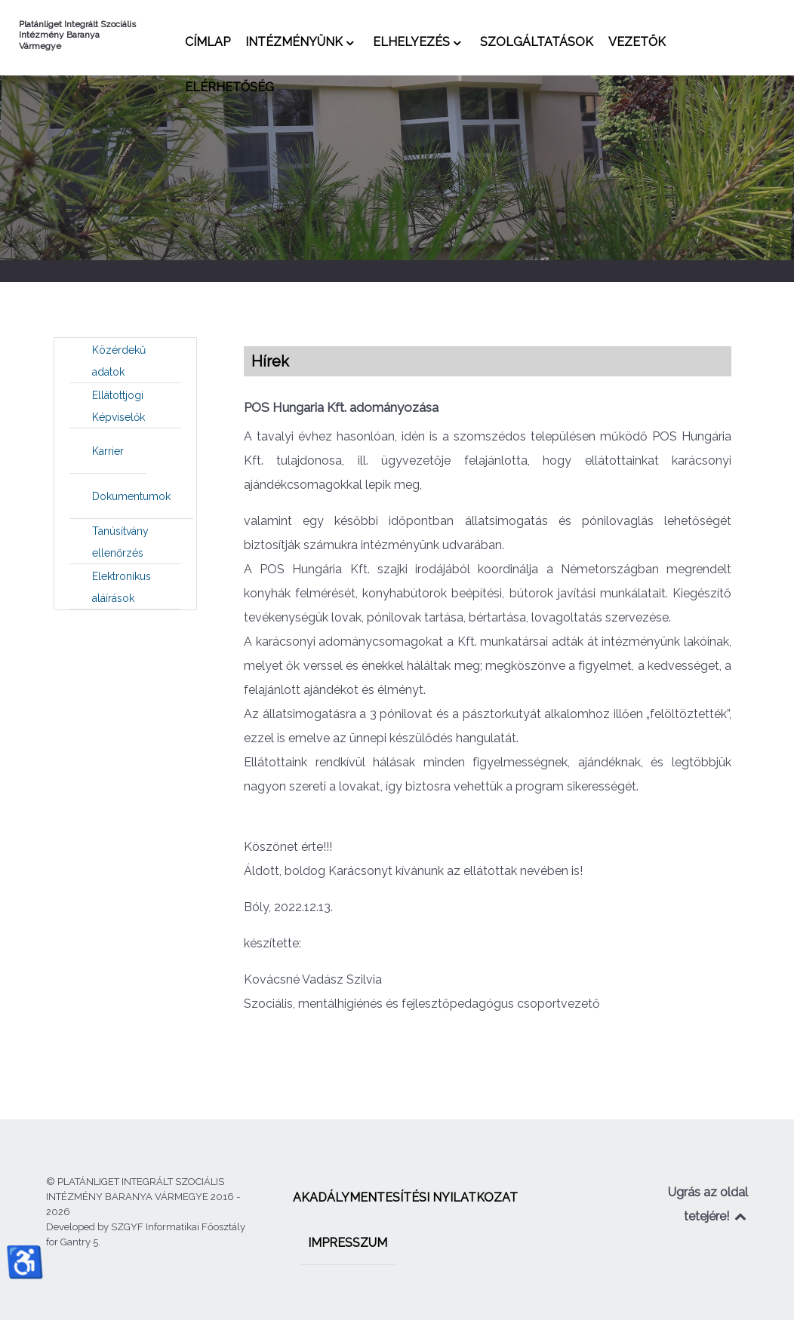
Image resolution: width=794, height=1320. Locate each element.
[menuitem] (207, 41)
